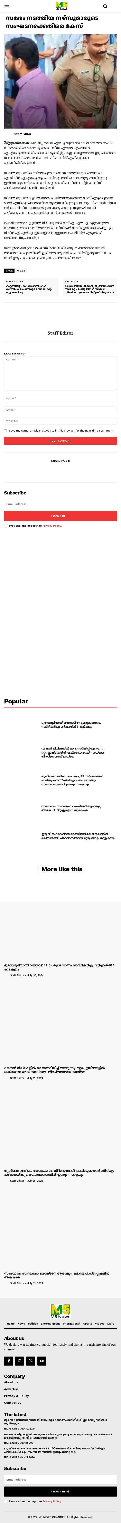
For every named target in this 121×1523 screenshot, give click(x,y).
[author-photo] (6, 975)
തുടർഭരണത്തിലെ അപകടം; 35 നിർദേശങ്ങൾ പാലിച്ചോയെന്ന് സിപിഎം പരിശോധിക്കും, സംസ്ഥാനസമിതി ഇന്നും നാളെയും (72, 780)
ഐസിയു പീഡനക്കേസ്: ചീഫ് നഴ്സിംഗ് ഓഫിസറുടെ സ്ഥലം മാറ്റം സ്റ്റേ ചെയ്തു (29, 289)
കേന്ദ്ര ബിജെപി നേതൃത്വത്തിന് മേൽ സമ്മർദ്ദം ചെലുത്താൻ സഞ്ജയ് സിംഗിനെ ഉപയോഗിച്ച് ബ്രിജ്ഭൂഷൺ (89, 289)
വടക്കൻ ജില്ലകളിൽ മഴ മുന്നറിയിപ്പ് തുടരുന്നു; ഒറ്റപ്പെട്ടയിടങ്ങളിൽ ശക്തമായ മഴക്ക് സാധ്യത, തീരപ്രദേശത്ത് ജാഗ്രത (72, 752)
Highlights (11, 1428)
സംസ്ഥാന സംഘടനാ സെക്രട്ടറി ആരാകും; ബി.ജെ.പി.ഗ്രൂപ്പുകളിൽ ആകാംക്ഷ (71, 808)
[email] (60, 504)
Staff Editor (22, 134)
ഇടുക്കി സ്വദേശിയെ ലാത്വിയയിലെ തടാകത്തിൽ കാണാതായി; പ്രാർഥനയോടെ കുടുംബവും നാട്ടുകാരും (78, 836)
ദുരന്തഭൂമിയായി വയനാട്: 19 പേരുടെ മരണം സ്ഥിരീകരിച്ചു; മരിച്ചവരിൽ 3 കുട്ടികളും (71, 725)
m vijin (21, 270)
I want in (60, 516)
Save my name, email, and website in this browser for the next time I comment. (61, 430)
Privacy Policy (52, 525)
